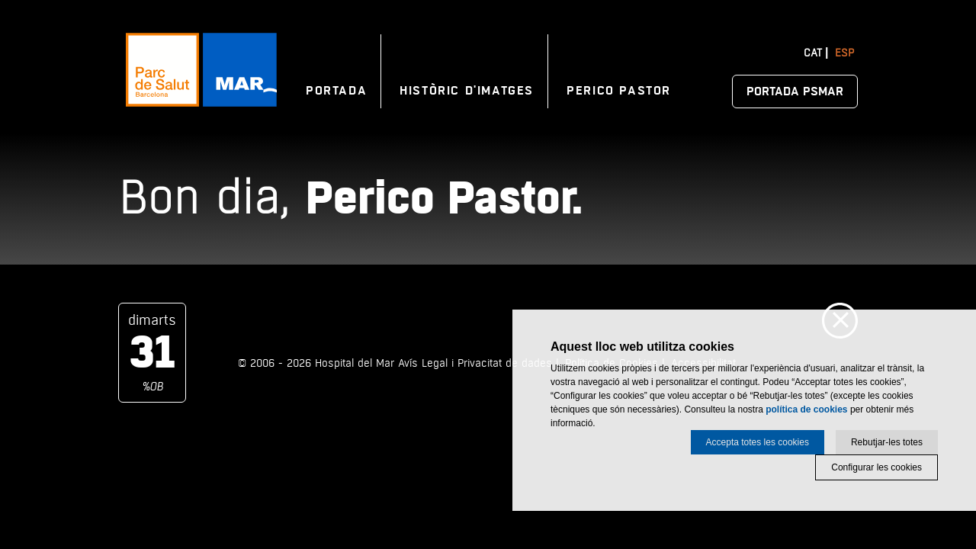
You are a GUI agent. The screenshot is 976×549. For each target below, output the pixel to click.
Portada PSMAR (794, 91)
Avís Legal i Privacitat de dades (475, 363)
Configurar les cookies (876, 467)
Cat (813, 53)
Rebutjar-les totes (887, 442)
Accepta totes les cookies (757, 442)
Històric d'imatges (467, 90)
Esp (844, 53)
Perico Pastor (619, 90)
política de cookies (806, 409)
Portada (336, 90)
